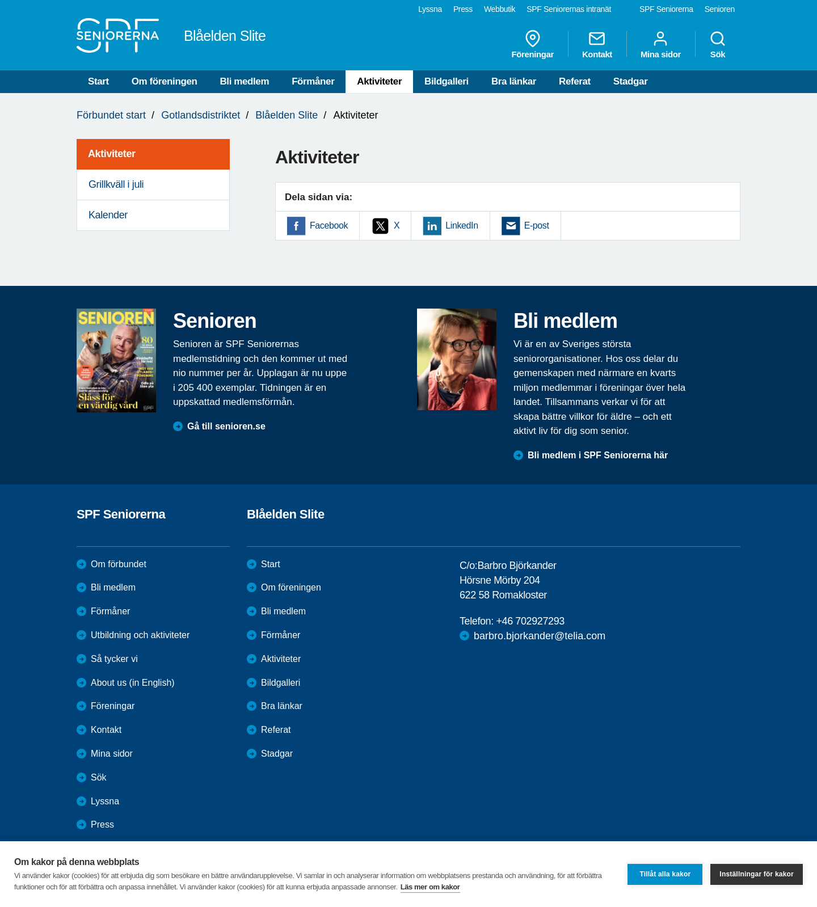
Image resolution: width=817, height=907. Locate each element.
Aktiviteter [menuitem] (112, 153)
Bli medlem (244, 81)
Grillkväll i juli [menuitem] (116, 184)
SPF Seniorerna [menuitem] (666, 9)
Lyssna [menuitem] (430, 9)
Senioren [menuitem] (720, 9)
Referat (575, 81)
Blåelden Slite (286, 115)
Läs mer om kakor (430, 887)
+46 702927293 (530, 621)
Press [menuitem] (463, 9)
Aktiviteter (379, 81)
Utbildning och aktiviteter (140, 635)
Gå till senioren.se (226, 426)
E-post (536, 225)
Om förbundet (118, 564)
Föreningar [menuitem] (533, 44)
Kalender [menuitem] (108, 215)
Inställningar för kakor (756, 874)
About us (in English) (133, 682)
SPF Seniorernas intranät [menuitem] (569, 9)
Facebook (329, 225)
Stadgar (630, 81)
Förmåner (313, 81)
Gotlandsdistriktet (200, 115)
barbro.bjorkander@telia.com (539, 636)
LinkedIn (461, 225)
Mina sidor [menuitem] (661, 44)
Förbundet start (111, 115)
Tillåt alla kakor (664, 874)
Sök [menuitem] (717, 44)
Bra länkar (513, 81)
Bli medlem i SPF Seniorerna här (598, 455)
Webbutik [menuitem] (499, 9)
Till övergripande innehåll (0, 0)
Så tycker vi (114, 659)
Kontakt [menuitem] (597, 44)
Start (98, 81)
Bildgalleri (446, 81)
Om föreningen (164, 81)
